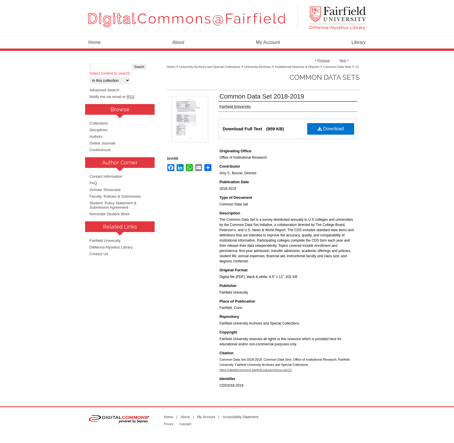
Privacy (168, 424)
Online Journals (102, 143)
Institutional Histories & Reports (297, 66)
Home (171, 66)
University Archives (257, 66)
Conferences (100, 150)
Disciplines (98, 130)
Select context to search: (110, 73)
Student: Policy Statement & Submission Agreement (112, 205)
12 (357, 66)
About (185, 417)
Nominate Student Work (109, 214)
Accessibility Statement (240, 417)
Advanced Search (104, 90)
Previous (323, 60)
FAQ (93, 183)
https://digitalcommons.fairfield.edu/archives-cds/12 (255, 370)
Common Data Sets (337, 66)
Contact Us (98, 254)
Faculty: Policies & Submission (115, 196)
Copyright (185, 424)
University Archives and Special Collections (209, 66)
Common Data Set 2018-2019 (261, 96)
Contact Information (105, 176)
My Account (206, 417)
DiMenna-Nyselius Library (111, 247)
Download (331, 128)
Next (343, 60)
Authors (95, 136)
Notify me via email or (111, 96)
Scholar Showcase (105, 190)
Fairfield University (104, 240)
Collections (98, 123)
